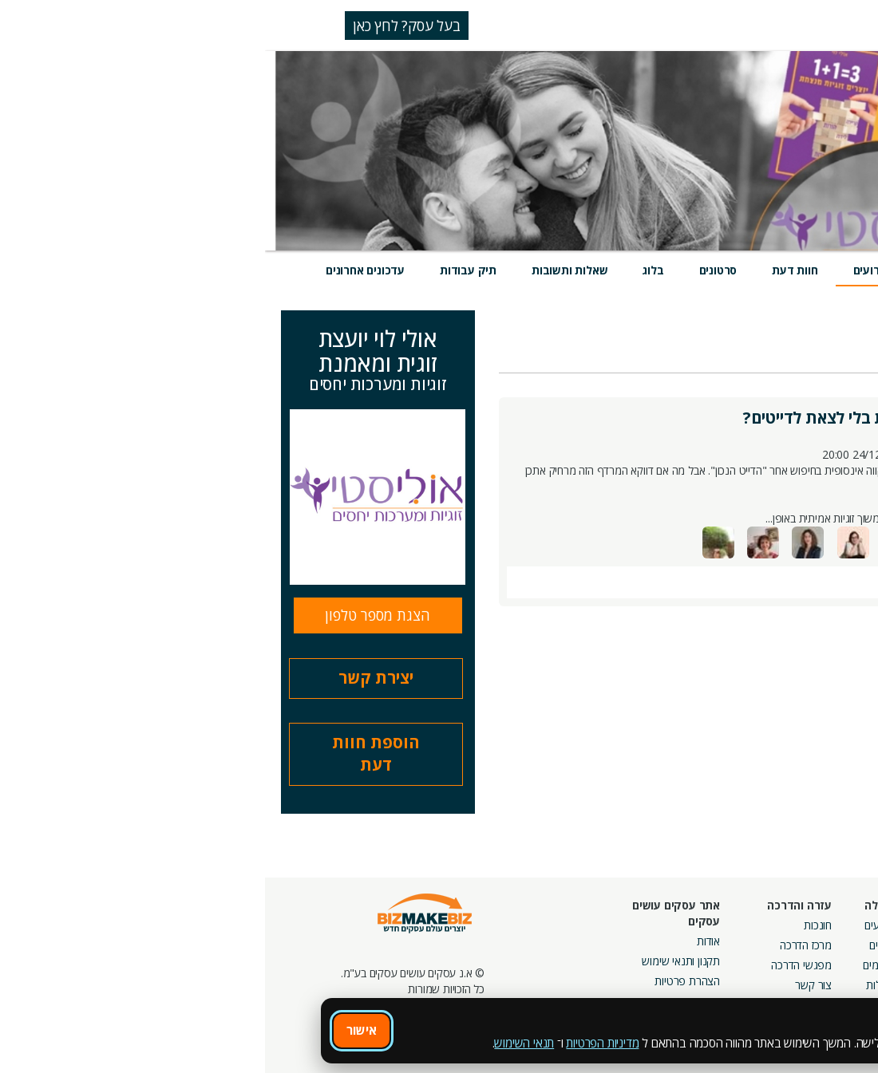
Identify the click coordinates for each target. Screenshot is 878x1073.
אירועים (606, 270)
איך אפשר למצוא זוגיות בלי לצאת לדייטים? (622, 417)
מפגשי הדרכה (536, 964)
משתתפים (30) (820, 541)
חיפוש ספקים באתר (811, 925)
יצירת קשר (110, 677)
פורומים (614, 964)
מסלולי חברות (712, 925)
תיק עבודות (203, 270)
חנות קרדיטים (825, 945)
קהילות (616, 984)
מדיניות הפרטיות (337, 1043)
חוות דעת (529, 270)
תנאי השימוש (259, 1043)
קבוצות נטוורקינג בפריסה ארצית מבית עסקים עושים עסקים (686, 980)
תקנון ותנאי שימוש (416, 960)
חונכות (553, 925)
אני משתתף (753, 356)
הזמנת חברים (826, 964)
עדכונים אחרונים (100, 270)
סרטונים (453, 270)
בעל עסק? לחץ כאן (142, 25)
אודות (443, 941)
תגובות (808, 580)
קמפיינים (723, 945)
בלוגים (617, 945)
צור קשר (548, 984)
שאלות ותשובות (304, 270)
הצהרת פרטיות (422, 980)
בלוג (388, 270)
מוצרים (676, 270)
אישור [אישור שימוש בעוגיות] (96, 1030)
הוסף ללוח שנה (739, 579)
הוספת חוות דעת (111, 754)
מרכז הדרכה (541, 945)
